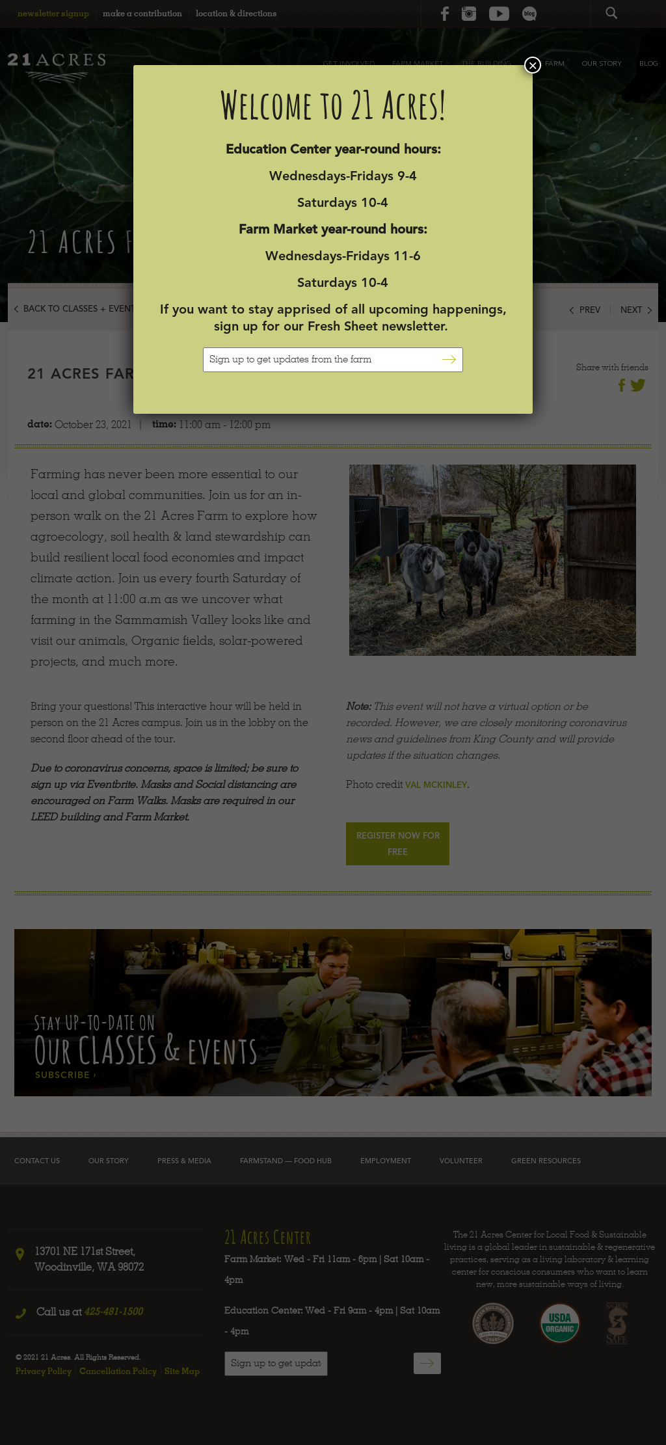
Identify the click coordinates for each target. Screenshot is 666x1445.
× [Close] (532, 65)
